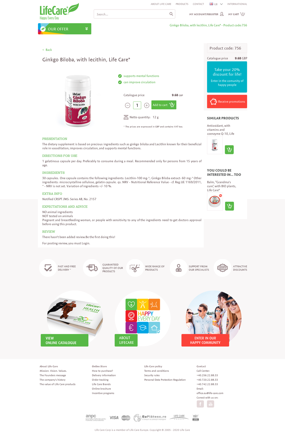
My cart (236, 14)
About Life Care (161, 4)
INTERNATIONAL (237, 4)
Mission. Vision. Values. (53, 370)
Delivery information (104, 375)
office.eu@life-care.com (210, 393)
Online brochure (101, 388)
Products (182, 4)
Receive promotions (231, 102)
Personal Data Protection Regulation (165, 379)
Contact (198, 4)
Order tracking (100, 379)
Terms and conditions (156, 370)
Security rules (152, 375)
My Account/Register (203, 14)
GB (214, 4)
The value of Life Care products (57, 384)
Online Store (99, 366)
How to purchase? (102, 370)
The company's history (52, 379)
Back (49, 50)
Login (85, 243)
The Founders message (53, 375)
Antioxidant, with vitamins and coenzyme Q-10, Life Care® (220, 132)
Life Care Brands (101, 384)
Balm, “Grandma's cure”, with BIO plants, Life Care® (221, 186)
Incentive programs (103, 393)
